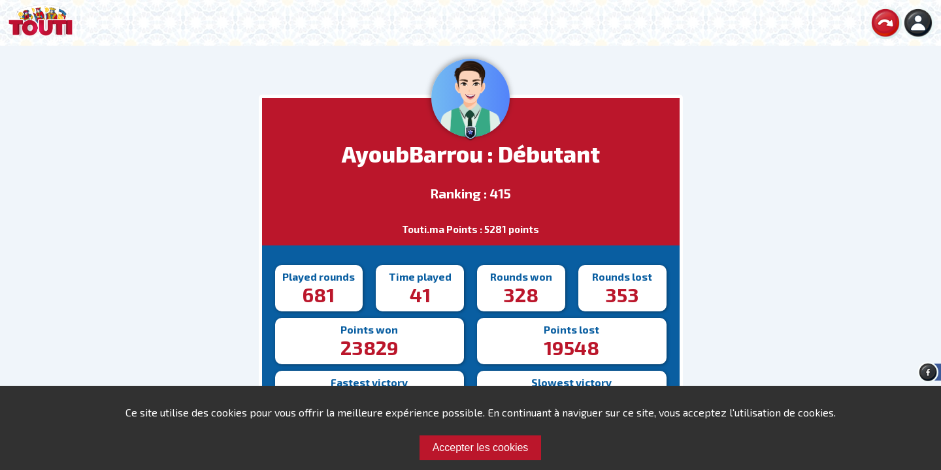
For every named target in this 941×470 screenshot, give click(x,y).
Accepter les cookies (481, 447)
